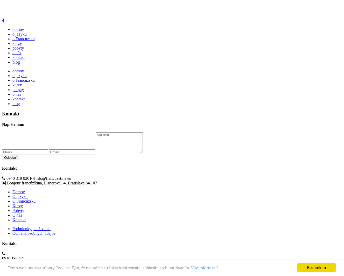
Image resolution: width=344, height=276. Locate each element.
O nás (17, 219)
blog (16, 62)
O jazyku (19, 200)
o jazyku (19, 34)
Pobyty (18, 214)
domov (18, 29)
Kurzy (17, 210)
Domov (18, 196)
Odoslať (10, 161)
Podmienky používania (31, 232)
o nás (16, 53)
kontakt (18, 57)
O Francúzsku (24, 205)
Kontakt (19, 224)
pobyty (18, 48)
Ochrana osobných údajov (34, 237)
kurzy (17, 43)
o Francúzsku (23, 39)
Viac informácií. (205, 268)
